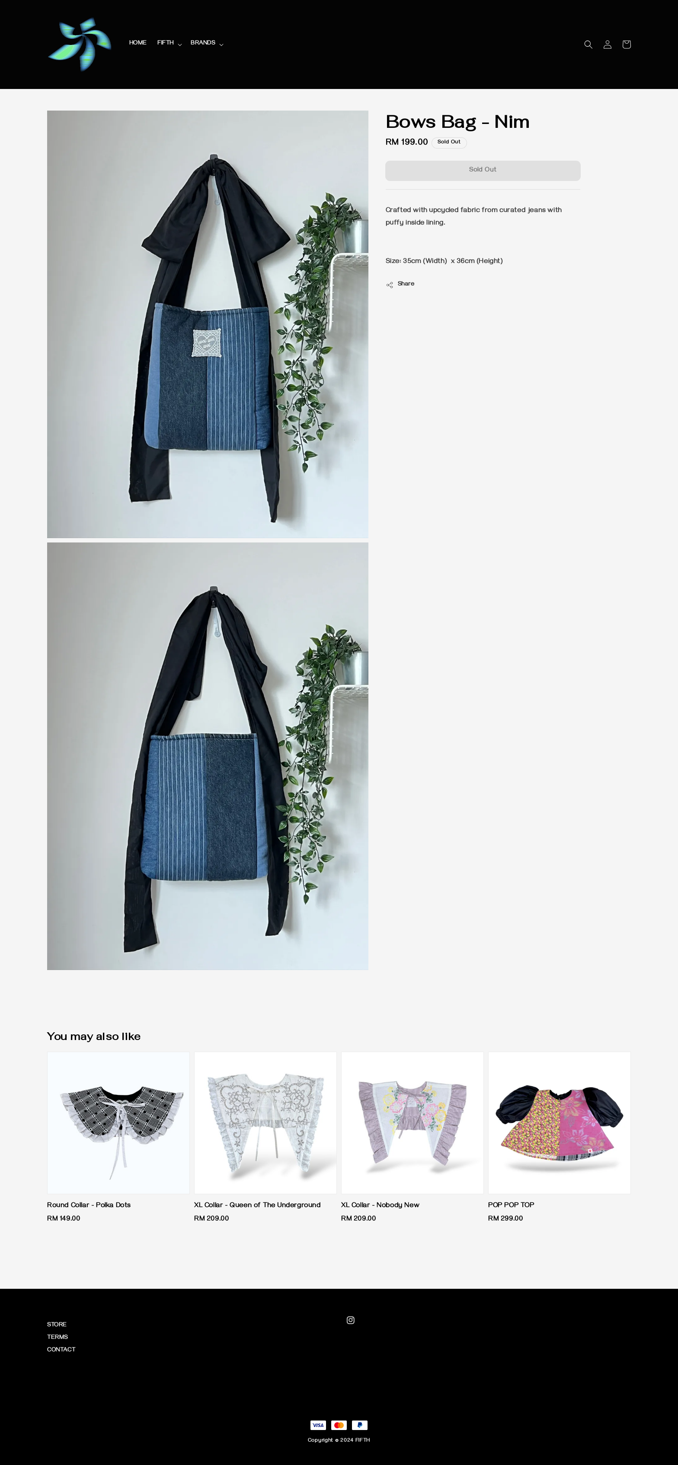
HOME (138, 44)
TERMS (57, 1338)
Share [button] (400, 285)
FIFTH (165, 44)
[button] (588, 44)
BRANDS (203, 44)
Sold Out (483, 170)
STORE (57, 1325)
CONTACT (61, 1350)
